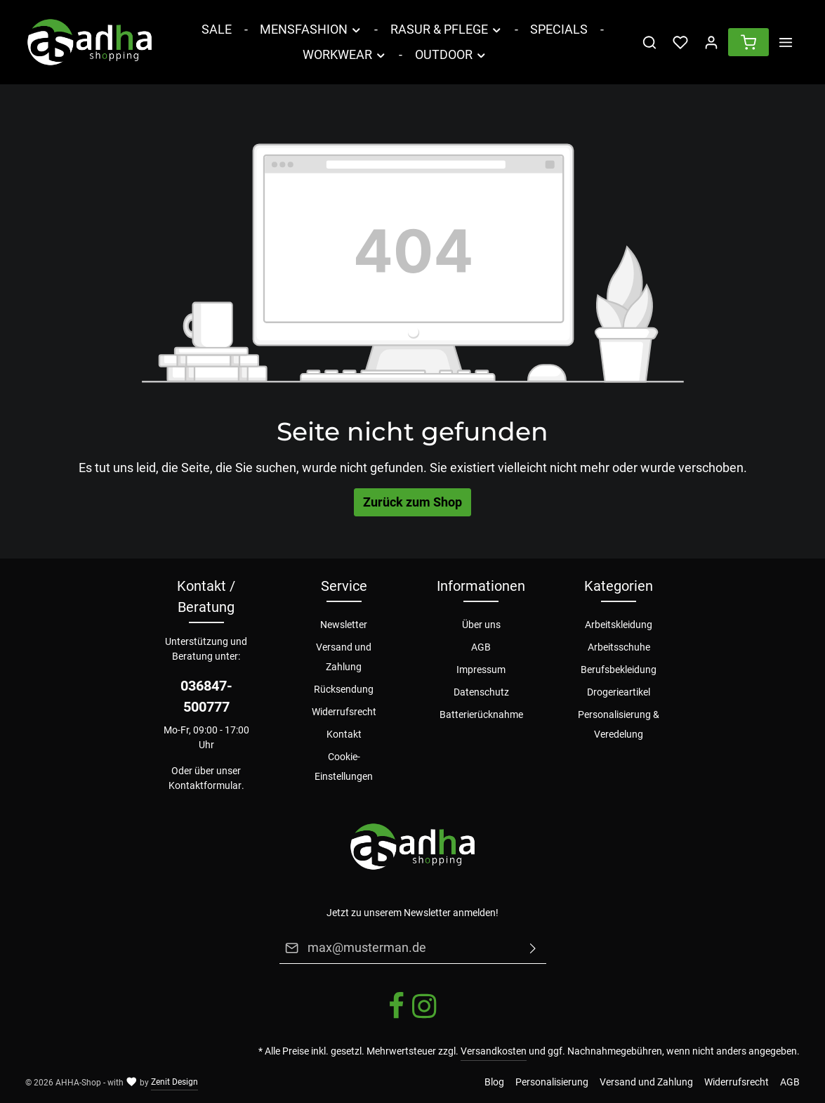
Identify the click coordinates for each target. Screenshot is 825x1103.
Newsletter (343, 624)
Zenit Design (174, 1082)
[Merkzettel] (680, 42)
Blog (494, 1082)
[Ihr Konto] (711, 42)
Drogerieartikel (618, 692)
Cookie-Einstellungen (344, 766)
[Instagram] (424, 1016)
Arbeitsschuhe (619, 647)
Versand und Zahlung (343, 656)
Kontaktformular (205, 785)
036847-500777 (206, 696)
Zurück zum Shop (412, 502)
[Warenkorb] (748, 42)
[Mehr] (786, 42)
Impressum (481, 669)
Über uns (481, 624)
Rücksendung (344, 689)
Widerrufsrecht (344, 711)
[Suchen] (649, 42)
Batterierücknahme (481, 714)
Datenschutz (481, 692)
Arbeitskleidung (618, 624)
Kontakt (344, 734)
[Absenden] (533, 948)
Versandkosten (494, 1051)
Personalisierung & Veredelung (618, 724)
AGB (481, 647)
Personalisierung (551, 1082)
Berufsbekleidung (618, 669)
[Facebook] (397, 1016)
